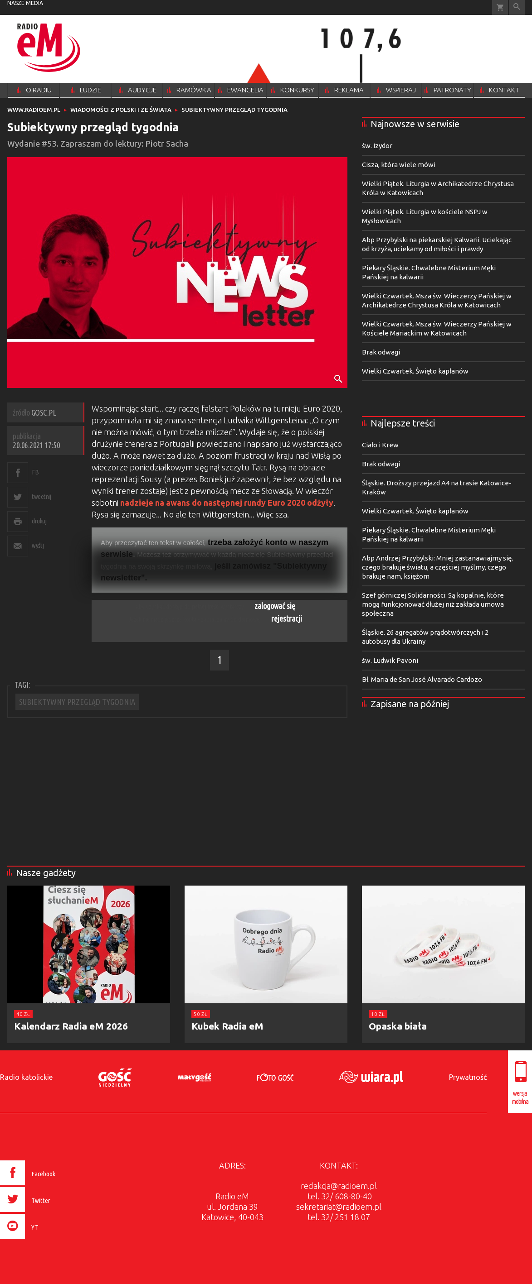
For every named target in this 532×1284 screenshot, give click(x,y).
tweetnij (41, 496)
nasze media (25, 3)
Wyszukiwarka (517, 7)
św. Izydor (377, 145)
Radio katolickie (26, 1077)
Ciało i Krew (380, 445)
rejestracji (286, 618)
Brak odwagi (381, 352)
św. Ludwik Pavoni (390, 660)
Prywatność (468, 1077)
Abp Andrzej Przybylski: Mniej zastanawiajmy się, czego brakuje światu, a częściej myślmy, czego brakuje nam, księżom (437, 567)
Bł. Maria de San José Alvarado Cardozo (422, 679)
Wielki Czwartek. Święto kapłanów (415, 371)
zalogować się (274, 605)
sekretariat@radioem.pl (338, 1206)
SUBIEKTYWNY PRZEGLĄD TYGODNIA (77, 701)
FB (35, 472)
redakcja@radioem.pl (339, 1185)
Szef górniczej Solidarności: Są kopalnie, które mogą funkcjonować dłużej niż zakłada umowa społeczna (433, 604)
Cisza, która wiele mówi (398, 164)
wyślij (38, 545)
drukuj (39, 521)
